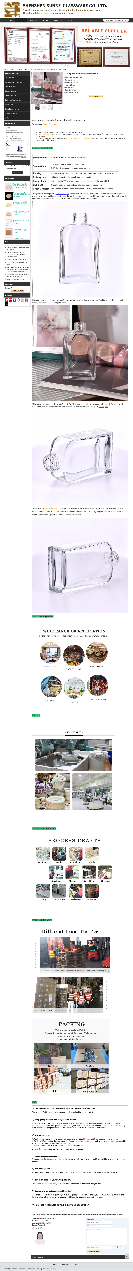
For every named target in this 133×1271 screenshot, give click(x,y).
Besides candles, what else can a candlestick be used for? (18, 276)
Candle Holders (23, 69)
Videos (70, 20)
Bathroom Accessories (13, 100)
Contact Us (58, 20)
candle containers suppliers (67, 1215)
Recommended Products (13, 82)
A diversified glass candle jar (16, 261)
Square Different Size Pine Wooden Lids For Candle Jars (20, 232)
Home (9, 20)
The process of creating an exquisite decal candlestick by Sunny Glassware (17, 255)
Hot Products (9, 78)
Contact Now (17, 290)
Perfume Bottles (10, 96)
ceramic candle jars (11, 113)
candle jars (82, 1215)
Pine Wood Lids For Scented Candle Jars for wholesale (21, 196)
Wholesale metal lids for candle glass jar (20, 204)
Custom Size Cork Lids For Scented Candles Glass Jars (21, 214)
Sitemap (53, 1269)
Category (13, 69)
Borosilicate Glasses (12, 109)
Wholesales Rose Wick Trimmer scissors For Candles (21, 223)
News (45, 20)
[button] (65, 65)
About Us (33, 20)
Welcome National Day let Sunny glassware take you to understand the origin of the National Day (18, 270)
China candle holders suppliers (47, 1215)
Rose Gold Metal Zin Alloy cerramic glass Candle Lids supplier (20, 187)
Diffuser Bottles (10, 91)
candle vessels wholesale (95, 1215)
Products (20, 20)
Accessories (9, 104)
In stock (7, 118)
